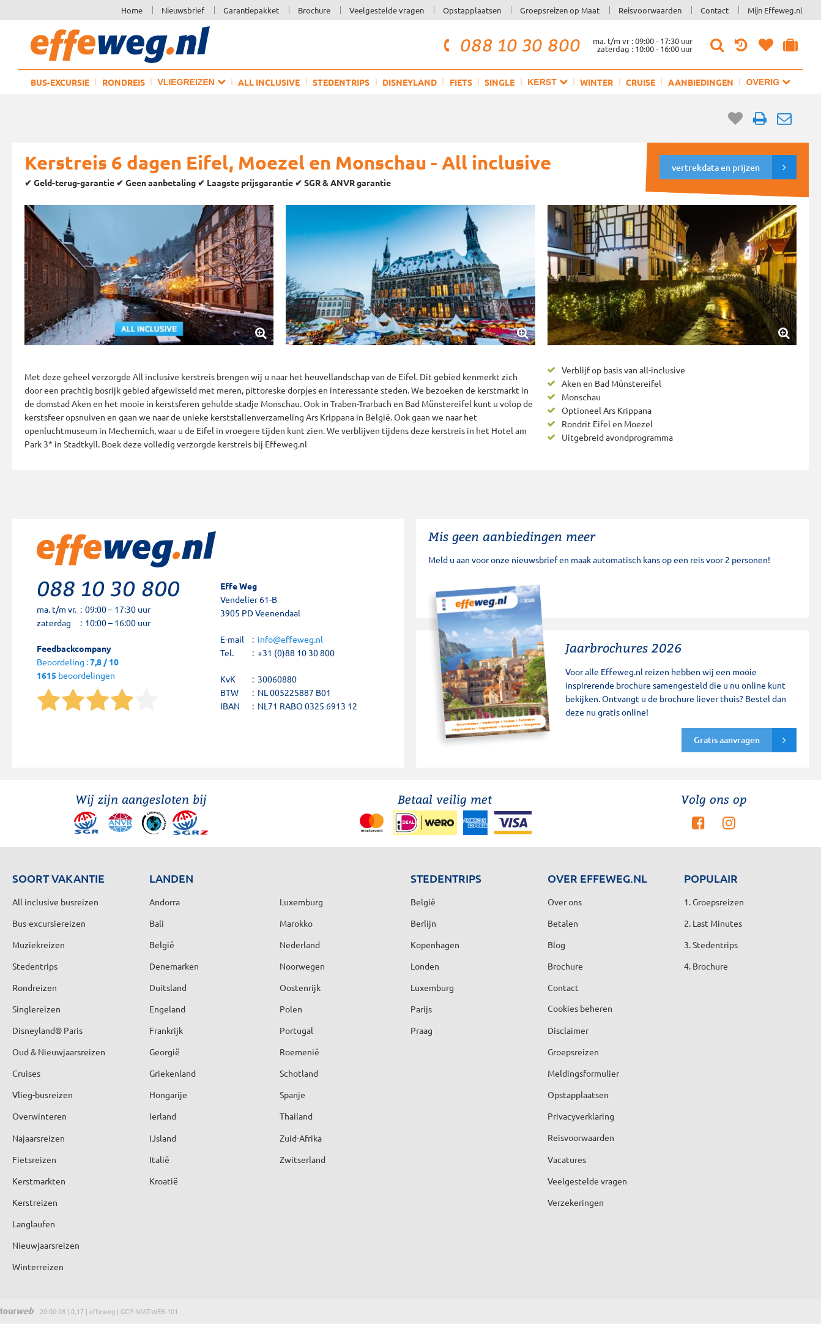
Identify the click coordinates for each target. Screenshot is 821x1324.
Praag (421, 1030)
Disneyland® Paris (47, 1030)
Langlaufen (33, 1223)
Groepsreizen (573, 1051)
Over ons (565, 901)
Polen (291, 1008)
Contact (714, 10)
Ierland (162, 1115)
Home (132, 10)
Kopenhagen (434, 944)
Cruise (640, 82)
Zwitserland (302, 1159)
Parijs (421, 1008)
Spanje (292, 1094)
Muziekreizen (38, 944)
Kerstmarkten (38, 1180)
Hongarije (168, 1094)
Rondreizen (34, 987)
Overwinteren (39, 1115)
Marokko (296, 923)
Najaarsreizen (38, 1137)
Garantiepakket (251, 10)
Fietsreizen (34, 1159)
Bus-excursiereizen (49, 923)
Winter (596, 82)
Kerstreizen (35, 1202)
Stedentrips (341, 82)
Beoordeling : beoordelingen (78, 669)
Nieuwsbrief (183, 10)
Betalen (563, 923)
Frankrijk (166, 1030)
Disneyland (409, 82)
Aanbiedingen (701, 82)
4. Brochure (706, 965)
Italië (159, 1159)
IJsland (162, 1137)
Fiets (461, 82)
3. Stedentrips (711, 944)
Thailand (296, 1115)
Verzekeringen (576, 1202)
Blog (556, 944)
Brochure (314, 10)
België (161, 944)
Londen (424, 965)
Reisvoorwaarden (650, 10)
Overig (768, 81)
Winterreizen (38, 1266)
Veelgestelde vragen (386, 10)
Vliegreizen (192, 81)
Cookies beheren (580, 1008)
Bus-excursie (60, 82)
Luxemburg (432, 987)
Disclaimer (568, 1030)
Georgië (164, 1051)
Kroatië (163, 1180)
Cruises (26, 1073)
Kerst (547, 81)
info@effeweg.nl (290, 639)
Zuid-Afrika (301, 1137)
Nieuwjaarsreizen (46, 1245)
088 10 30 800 (510, 44)
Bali (156, 923)
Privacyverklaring (581, 1115)
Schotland (299, 1073)
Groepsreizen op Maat (560, 10)
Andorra (164, 901)
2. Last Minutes (713, 923)
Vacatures (567, 1159)
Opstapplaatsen (472, 10)
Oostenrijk (300, 987)
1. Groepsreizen (714, 901)
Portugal (296, 1030)
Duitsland (168, 987)
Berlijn (423, 923)
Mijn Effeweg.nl (775, 10)
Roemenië (299, 1051)
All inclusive (269, 82)
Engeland (167, 1008)
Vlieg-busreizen (42, 1094)
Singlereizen (36, 1008)
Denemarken (174, 965)
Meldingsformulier (583, 1073)
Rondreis (123, 82)
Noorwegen (302, 965)
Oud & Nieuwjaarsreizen (58, 1051)
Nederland (300, 944)
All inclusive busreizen (55, 901)
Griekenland (172, 1073)
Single (500, 82)
